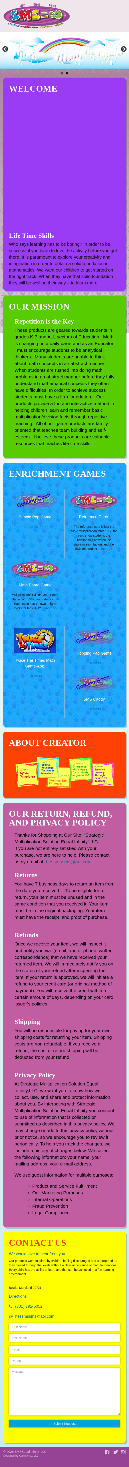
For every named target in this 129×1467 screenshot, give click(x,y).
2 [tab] (67, 73)
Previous (5, 49)
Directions (18, 1296)
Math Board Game (35, 585)
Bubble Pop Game (35, 517)
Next (123, 49)
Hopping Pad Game (94, 653)
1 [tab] (62, 73)
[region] (64, 50)
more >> (36, 526)
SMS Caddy (94, 699)
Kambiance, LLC (29, 1455)
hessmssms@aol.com (69, 861)
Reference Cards (94, 517)
